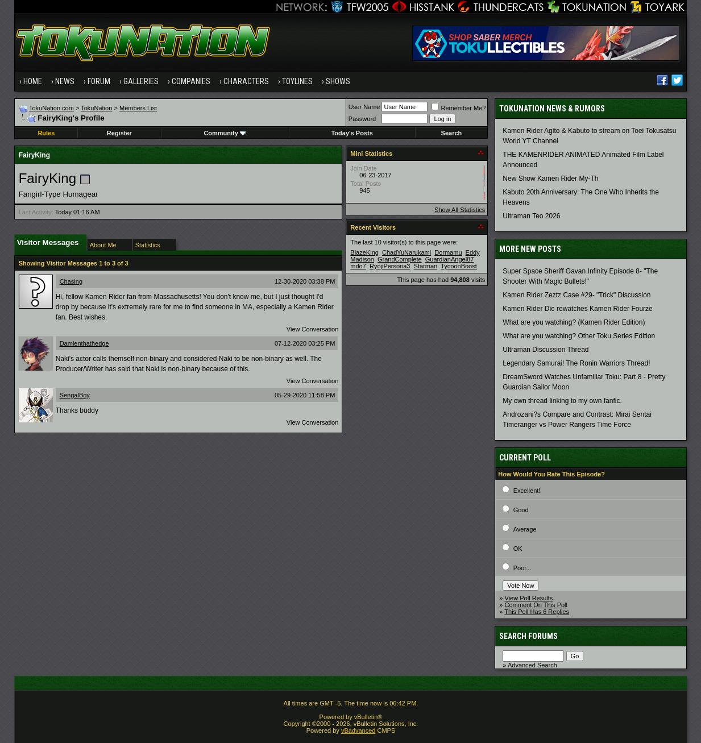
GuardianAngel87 (449, 259)
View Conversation (313, 329)
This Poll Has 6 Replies (536, 611)
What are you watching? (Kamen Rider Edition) (574, 322)
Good (521, 510)
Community (225, 133)
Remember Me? (459, 108)
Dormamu (448, 252)
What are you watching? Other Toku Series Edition (579, 336)
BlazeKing (364, 252)
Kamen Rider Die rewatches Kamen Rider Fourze (577, 309)
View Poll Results (529, 598)
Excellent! (527, 490)
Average (525, 529)
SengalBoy (75, 395)
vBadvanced (358, 730)
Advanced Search (532, 665)
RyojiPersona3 (390, 266)
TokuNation (96, 108)
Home (32, 81)
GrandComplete (400, 259)
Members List (138, 108)
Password (362, 118)
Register (119, 133)
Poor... (522, 567)
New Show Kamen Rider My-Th (550, 178)
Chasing (71, 281)
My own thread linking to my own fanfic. (562, 401)
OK (517, 548)
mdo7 (358, 266)
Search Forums (528, 636)
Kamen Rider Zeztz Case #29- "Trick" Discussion (576, 295)
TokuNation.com (51, 108)
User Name (364, 106)
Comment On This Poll (536, 604)
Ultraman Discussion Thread (545, 350)
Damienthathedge (84, 343)
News (64, 81)
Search (451, 133)
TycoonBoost (459, 266)
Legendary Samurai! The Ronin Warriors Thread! (576, 363)
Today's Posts (351, 133)
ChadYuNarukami (406, 252)
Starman (426, 266)
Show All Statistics (459, 209)
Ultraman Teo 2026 (531, 216)
